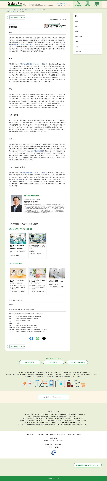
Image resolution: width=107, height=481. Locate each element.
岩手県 (28, 325)
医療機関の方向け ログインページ (87, 465)
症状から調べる (30, 362)
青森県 (17, 325)
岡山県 (17, 329)
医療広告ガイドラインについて (58, 434)
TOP (6, 10)
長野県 (24, 327)
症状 (77, 31)
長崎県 (24, 331)
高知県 (45, 329)
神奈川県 (22, 316)
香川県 (35, 329)
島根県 (28, 329)
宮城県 (31, 325)
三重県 (28, 321)
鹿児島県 (39, 331)
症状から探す (12, 10)
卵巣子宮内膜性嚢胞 (37, 151)
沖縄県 (43, 331)
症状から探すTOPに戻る (18, 17)
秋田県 (21, 325)
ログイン (50, 447)
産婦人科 (11, 304)
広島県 (21, 329)
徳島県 (38, 329)
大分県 (31, 331)
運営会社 (79, 434)
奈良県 (31, 318)
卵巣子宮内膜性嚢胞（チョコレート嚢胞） (33, 64)
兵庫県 (21, 318)
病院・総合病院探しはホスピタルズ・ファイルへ (63, 4)
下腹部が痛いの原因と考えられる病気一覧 (28, 10)
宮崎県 (35, 331)
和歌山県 (36, 318)
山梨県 (21, 327)
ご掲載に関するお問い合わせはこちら (53, 397)
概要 (77, 21)
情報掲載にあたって (49, 440)
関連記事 (78, 52)
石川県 (28, 327)
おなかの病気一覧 (13, 11)
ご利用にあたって (29, 434)
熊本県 (28, 331)
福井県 (35, 327)
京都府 (24, 318)
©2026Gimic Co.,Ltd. (53, 478)
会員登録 (57, 447)
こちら (59, 420)
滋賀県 (28, 318)
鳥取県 (24, 329)
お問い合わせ (71, 434)
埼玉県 (25, 316)
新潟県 (17, 327)
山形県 (24, 325)
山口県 (31, 329)
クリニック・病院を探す (77, 362)
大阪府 (17, 318)
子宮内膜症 (19, 179)
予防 (77, 47)
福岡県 (17, 331)
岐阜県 (21, 321)
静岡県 (24, 321)
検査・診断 (79, 36)
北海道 (17, 323)
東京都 (17, 316)
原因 (77, 26)
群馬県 (39, 316)
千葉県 (29, 316)
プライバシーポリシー (42, 434)
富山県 (31, 327)
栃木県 (32, 316)
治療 (77, 41)
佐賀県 (21, 331)
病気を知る (53, 362)
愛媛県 (42, 329)
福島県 (35, 325)
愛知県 (17, 321)
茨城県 (36, 316)
